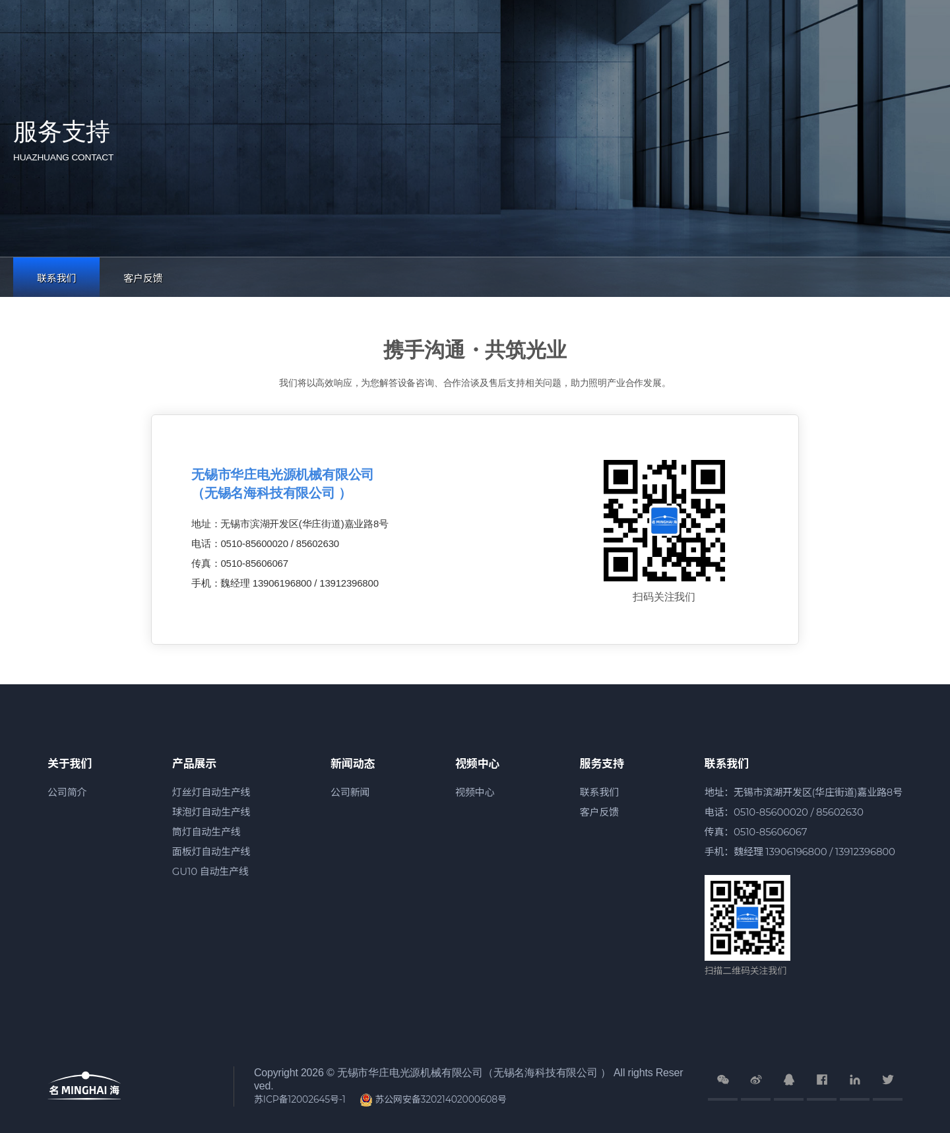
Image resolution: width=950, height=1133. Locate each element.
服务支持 (602, 763)
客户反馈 (142, 278)
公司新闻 (350, 792)
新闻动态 (353, 763)
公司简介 (67, 792)
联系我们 (56, 278)
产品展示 (194, 763)
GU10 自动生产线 (210, 871)
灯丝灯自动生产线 (211, 792)
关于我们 (70, 763)
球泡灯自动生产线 (211, 812)
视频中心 (477, 763)
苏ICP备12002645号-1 (300, 1099)
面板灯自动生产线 (211, 851)
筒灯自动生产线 (206, 831)
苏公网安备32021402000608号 (433, 1099)
